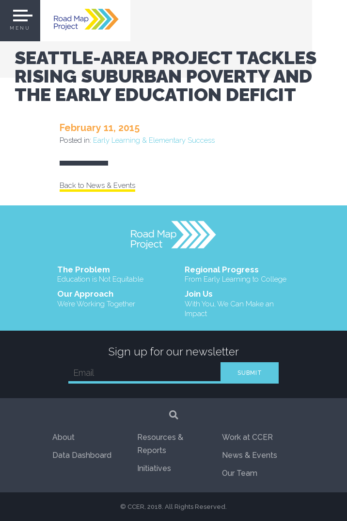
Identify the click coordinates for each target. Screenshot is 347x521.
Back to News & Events (97, 185)
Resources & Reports (160, 444)
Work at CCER (247, 437)
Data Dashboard (81, 455)
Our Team (239, 473)
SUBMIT (249, 373)
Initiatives (154, 468)
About (63, 437)
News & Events (249, 455)
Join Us (237, 304)
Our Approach (96, 299)
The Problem (100, 275)
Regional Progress (235, 275)
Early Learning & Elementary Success (154, 140)
